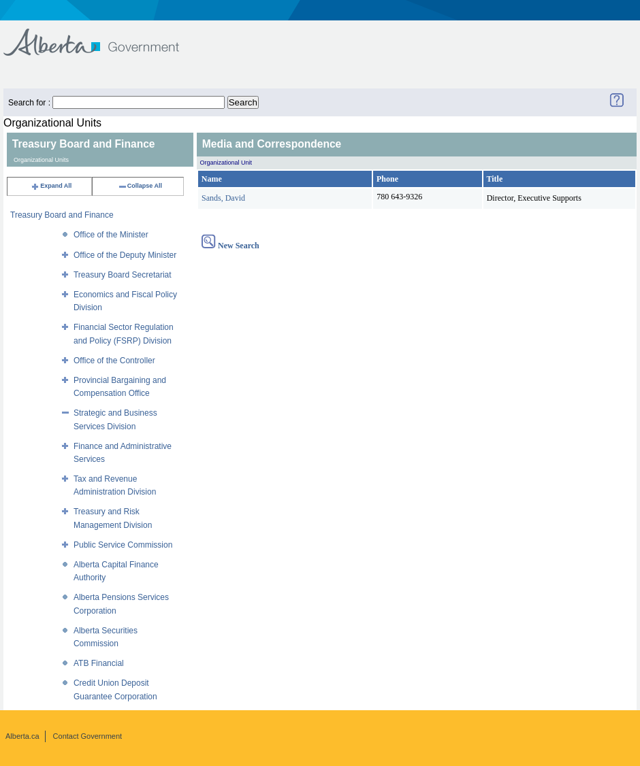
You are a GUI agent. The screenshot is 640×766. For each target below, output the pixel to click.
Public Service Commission (123, 545)
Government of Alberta (102, 36)
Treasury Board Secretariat (123, 275)
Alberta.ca (22, 736)
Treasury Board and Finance (62, 215)
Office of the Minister (111, 234)
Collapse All (140, 185)
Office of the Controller (114, 360)
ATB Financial (99, 663)
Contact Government (88, 736)
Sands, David (223, 198)
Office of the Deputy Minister (125, 255)
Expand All (51, 185)
